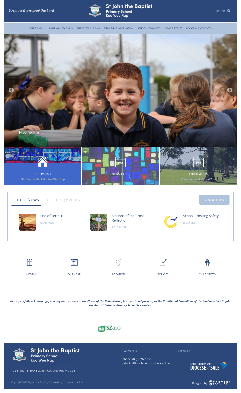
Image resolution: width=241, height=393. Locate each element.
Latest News (26, 199)
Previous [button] (11, 90)
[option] (120, 90)
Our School (36, 28)
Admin (80, 382)
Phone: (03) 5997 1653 (137, 359)
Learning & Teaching (60, 28)
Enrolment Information (118, 28)
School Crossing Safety (201, 215)
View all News (214, 200)
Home (70, 382)
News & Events (173, 28)
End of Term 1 (51, 215)
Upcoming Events (61, 199)
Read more (47, 223)
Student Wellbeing (88, 28)
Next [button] (230, 90)
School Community (149, 28)
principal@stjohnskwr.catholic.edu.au (147, 363)
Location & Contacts (199, 28)
